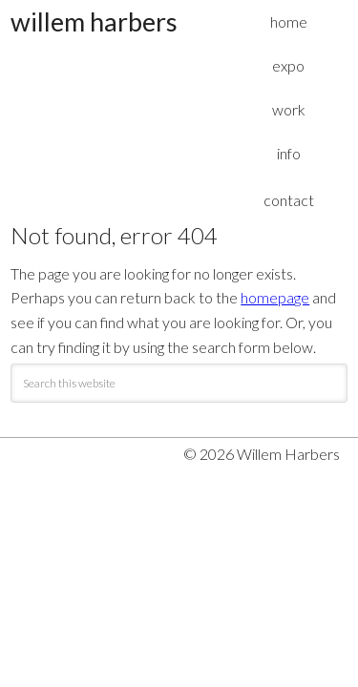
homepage (275, 297)
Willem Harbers (94, 21)
